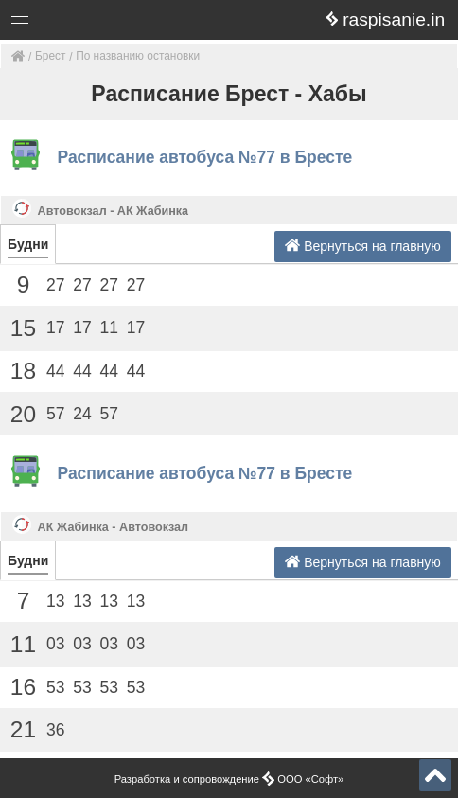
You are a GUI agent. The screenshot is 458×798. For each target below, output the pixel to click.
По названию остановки (138, 55)
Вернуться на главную (363, 246)
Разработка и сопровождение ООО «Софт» (229, 779)
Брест (50, 55)
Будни (28, 244)
